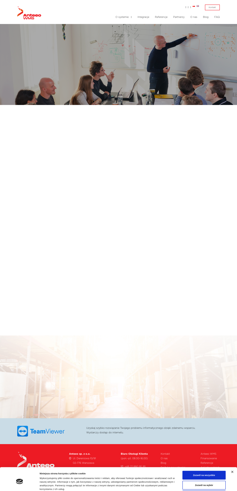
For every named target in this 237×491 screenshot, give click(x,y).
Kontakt (212, 7)
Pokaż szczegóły (161, 485)
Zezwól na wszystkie (204, 461)
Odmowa (204, 481)
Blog (206, 17)
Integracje (143, 17)
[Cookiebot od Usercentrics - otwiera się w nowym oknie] (19, 485)
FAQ (217, 17)
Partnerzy (179, 17)
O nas (193, 17)
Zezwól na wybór (204, 471)
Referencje (161, 17)
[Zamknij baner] (232, 458)
